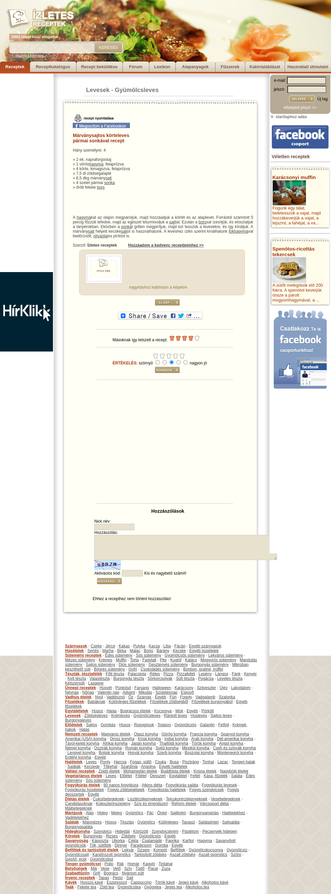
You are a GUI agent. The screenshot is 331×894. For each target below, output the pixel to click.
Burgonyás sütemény (210, 664)
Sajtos (91, 725)
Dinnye (121, 845)
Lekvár (128, 850)
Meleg (116, 813)
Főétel (140, 776)
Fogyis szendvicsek (206, 789)
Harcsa (120, 762)
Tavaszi (188, 822)
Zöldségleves (96, 715)
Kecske (179, 650)
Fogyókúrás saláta (182, 785)
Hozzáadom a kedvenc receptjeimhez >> (166, 245)
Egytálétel (178, 776)
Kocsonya (163, 711)
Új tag (322, 99)
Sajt (129, 877)
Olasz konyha (146, 734)
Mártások (74, 813)
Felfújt (223, 725)
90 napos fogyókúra (121, 785)
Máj (94, 868)
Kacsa (154, 646)
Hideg (102, 813)
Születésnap (166, 692)
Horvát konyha (140, 752)
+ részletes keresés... (29, 55)
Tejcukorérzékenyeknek (186, 799)
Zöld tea (107, 887)
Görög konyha (174, 734)
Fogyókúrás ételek (82, 785)
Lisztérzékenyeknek (144, 799)
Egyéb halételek (173, 766)
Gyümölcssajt (77, 854)
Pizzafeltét (186, 674)
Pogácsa (206, 678)
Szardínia (129, 766)
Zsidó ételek (109, 771)
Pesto (118, 877)
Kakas (124, 646)
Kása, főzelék (215, 776)
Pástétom (190, 831)
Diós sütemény (132, 664)
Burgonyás (92, 836)
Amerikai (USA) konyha (86, 738)
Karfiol (188, 840)
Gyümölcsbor (102, 859)
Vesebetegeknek (225, 799)
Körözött (140, 831)
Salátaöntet (209, 822)
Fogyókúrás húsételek (84, 789)
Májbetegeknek (78, 808)
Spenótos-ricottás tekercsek (293, 251)
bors (101, 187)
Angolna (148, 766)
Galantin (207, 725)
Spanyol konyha (235, 734)
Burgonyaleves (78, 720)
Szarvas (144, 697)
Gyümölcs (134, 813)
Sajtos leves (221, 715)
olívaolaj (100, 236)
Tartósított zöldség (150, 854)
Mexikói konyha (196, 748)
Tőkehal (110, 766)
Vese (105, 868)
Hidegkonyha (77, 831)
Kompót (160, 850)
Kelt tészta (77, 678)
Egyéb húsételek (204, 650)
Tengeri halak (243, 762)
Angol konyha (231, 743)
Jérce (110, 646)
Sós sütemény (148, 655)
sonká (126, 226)
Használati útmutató (307, 66)
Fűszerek (230, 66)
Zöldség (128, 836)
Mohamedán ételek (140, 771)
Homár (133, 864)
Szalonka (227, 697)
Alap (90, 813)
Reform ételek (183, 803)
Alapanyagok (195, 66)
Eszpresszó (117, 882)
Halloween (162, 687)
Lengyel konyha (81, 752)
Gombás (108, 725)
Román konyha (138, 748)
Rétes (155, 674)
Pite (163, 660)
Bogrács (111, 873)
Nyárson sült (133, 873)
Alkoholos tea (197, 887)
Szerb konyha (169, 752)
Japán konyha (143, 743)
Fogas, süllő (141, 762)
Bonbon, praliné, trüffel (203, 669)
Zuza (166, 868)
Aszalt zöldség (182, 854)
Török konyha (204, 743)
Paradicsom (140, 845)
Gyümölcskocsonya (206, 850)
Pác (150, 813)
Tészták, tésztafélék (83, 674)
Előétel (126, 776)
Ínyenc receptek (80, 877)
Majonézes (92, 822)
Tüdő (139, 868)
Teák (69, 887)
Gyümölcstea (129, 887)
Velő (116, 868)
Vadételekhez (77, 817)
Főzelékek (74, 701)
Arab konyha (202, 738)
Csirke (96, 646)
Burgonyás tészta (128, 678)
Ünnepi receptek (80, 687)
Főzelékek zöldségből (169, 701)
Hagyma (204, 840)
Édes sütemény (118, 655)
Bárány (163, 650)
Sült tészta (185, 678)
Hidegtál (122, 831)
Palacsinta (137, 674)
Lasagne (96, 683)
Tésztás (127, 822)
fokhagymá (238, 231)
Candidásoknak (79, 803)
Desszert (158, 776)
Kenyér (250, 674)
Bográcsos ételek (135, 711)
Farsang (141, 687)
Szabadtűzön (77, 873)
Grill (96, 873)
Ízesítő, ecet (76, 859)
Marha (108, 650)
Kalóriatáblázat (265, 66)
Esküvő (187, 692)
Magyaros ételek (115, 734)
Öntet (162, 813)
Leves (91, 762)
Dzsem (143, 850)
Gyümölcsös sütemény (185, 655)
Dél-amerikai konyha (235, 738)
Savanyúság (76, 840)
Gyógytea (152, 887)
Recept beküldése (99, 66)
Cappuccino (141, 882)
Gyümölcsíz (237, 850)
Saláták (74, 766)
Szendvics (103, 831)
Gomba (161, 845)
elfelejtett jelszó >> (300, 107)
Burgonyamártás (204, 813)
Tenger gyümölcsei (83, 864)
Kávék (71, 882)
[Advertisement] (26, 172)
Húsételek (74, 650)
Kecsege (92, 766)
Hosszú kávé (91, 882)
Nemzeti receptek (81, 734)
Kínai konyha (149, 738)
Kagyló (149, 864)
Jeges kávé (188, 882)
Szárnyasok (76, 646)
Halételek (74, 762)
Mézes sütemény (80, 660)
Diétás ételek (77, 799)
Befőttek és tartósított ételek (91, 850)
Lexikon (162, 66)
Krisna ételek (205, 771)
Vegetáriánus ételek (83, 776)
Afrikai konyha (115, 743)
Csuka (160, 762)
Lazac (222, 762)
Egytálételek (76, 711)
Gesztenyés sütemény (168, 664)
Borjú (148, 650)
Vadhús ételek (78, 697)
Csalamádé (152, 840)
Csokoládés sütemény (160, 669)
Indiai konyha (176, 738)
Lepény (205, 674)
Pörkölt (208, 711)
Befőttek (177, 850)
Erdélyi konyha (78, 757)
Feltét (195, 776)
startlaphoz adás (288, 117)
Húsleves (199, 715)
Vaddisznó (116, 697)
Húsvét (106, 687)
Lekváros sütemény (225, 655)
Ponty (105, 762)
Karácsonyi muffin (294, 177)
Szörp (236, 854)
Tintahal (165, 864)
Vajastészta (100, 678)
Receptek (14, 66)
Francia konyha (203, 734)
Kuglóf (175, 660)
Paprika (172, 840)
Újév (223, 687)
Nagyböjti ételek (234, 771)
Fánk (236, 674)
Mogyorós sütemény (218, 660)
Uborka (118, 840)
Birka (121, 650)
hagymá (84, 217)
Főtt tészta (115, 674)
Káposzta (100, 840)
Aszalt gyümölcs (213, 854)
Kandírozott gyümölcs (111, 854)
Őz (130, 697)
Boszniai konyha (199, 752)
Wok (179, 711)
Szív (128, 868)
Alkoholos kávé (215, 882)
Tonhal (208, 762)
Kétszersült (75, 683)
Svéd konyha (167, 748)
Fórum (135, 66)
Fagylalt (149, 660)
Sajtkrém (178, 813)
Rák (120, 864)
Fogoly (186, 697)
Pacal (153, 868)
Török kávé (164, 882)
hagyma (96, 164)
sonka (109, 182)
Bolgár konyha (111, 752)
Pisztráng (190, 762)
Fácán (179, 646)
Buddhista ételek (175, 771)
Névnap (72, 692)
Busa (174, 762)
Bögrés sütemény (109, 669)
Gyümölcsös (185, 725)
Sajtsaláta (231, 822)
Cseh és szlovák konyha (234, 748)
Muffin (121, 660)
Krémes (105, 660)
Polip (109, 864)
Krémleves (120, 715)
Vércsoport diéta (214, 803)
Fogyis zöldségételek (126, 789)
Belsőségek (76, 868)
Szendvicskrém (165, 831)
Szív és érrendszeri (151, 803)
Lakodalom (241, 687)
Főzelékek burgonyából (212, 701)
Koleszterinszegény (113, 803)
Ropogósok (144, 725)
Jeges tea (173, 887)
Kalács (191, 660)
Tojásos (164, 725)
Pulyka (139, 646)
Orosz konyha (122, 738)
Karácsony (183, 687)
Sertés (93, 650)
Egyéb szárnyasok (205, 646)
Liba (167, 646)
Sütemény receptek (83, 655)
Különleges (168, 822)
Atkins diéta (152, 785)
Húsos (97, 711)
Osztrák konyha (108, 748)
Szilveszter (206, 687)
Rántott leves (175, 715)
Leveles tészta (230, 678)
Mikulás (145, 692)
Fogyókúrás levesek (219, 785)
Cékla (133, 840)
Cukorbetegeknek (108, 799)
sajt (109, 178)
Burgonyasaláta (79, 826)
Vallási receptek (80, 771)
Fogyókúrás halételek (167, 789)
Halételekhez (233, 813)
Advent (128, 692)
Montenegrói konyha (235, 752)
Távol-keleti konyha (82, 743)
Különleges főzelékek (127, 701)
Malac (135, 650)
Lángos (221, 674)
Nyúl (99, 697)
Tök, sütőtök (100, 845)
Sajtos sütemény (100, 664)
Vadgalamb (205, 697)
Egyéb (160, 697)
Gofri (132, 669)
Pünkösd (123, 687)
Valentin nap (108, 692)
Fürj (172, 697)
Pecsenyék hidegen (219, 831)
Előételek (74, 725)
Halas (112, 711)
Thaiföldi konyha (173, 743)
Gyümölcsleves (137, 90)
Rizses (112, 836)
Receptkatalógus (53, 66)
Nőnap (88, 692)
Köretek (72, 836)
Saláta (236, 776)
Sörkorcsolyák (160, 678)
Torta (134, 660)
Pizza (168, 674)
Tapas (104, 877)
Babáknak (96, 701)
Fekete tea (86, 887)
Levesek (98, 90)
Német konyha (78, 748)
